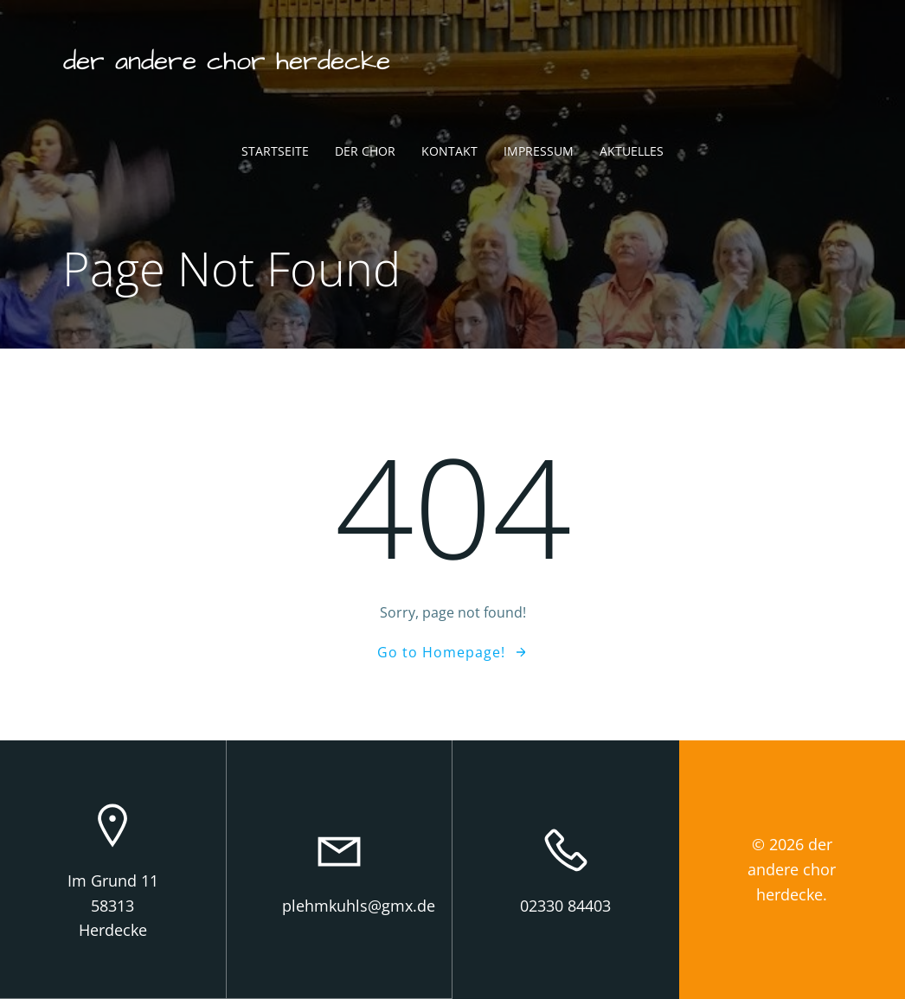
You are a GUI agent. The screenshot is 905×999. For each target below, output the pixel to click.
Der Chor (365, 152)
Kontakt (449, 152)
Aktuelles (632, 152)
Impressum (539, 152)
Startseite (275, 152)
